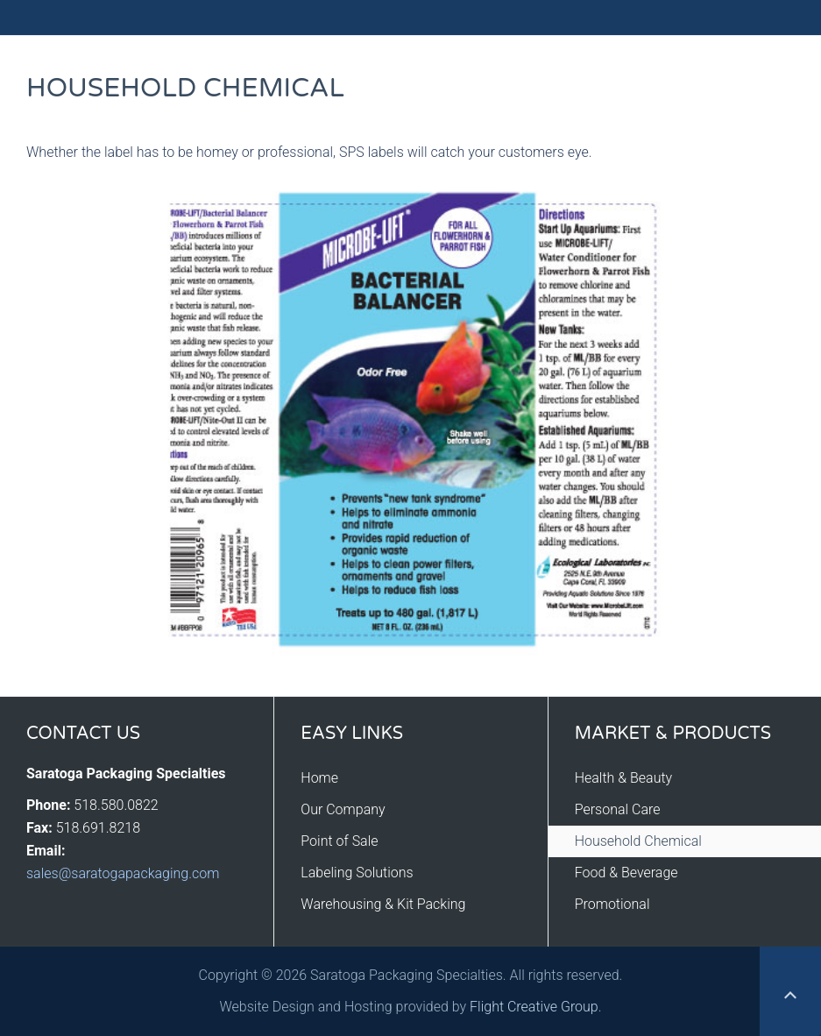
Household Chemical (638, 841)
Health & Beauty (624, 778)
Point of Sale (339, 841)
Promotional (612, 904)
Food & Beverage (626, 872)
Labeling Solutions (357, 872)
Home (319, 778)
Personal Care (618, 809)
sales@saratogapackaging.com (122, 873)
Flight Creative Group (534, 1006)
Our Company (343, 809)
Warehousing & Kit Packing (383, 904)
